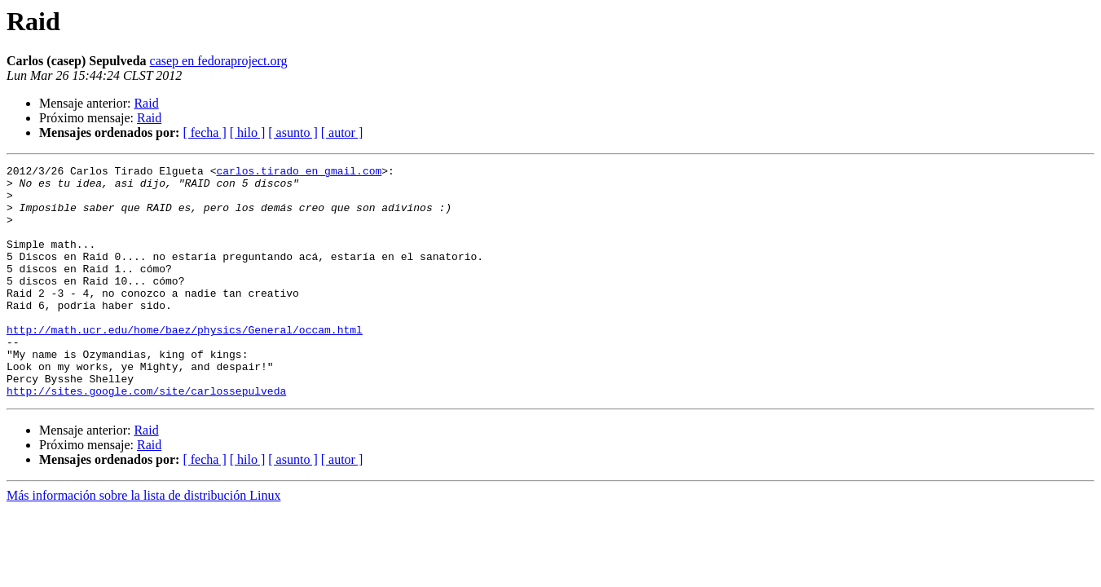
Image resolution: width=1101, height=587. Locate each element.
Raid (146, 103)
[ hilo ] (248, 132)
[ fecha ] (204, 132)
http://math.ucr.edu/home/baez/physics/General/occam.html (185, 363)
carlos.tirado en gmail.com (298, 173)
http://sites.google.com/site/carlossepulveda (146, 437)
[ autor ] (342, 132)
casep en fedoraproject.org (219, 61)
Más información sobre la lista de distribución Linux (143, 542)
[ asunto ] (292, 132)
